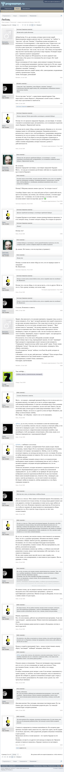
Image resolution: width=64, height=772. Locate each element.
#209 (61, 365)
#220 (61, 745)
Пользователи (26, 8)
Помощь (45, 766)
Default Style (5, 766)
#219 (61, 710)
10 (30, 25)
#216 (61, 598)
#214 (61, 514)
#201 (61, 77)
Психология (13, 22)
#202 (61, 103)
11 (32, 25)
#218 (61, 682)
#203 (61, 148)
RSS (61, 766)
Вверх (58, 766)
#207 (61, 292)
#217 (61, 629)
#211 (61, 417)
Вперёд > (39, 25)
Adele (4, 96)
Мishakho (5, 42)
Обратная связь (38, 766)
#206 (61, 269)
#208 (61, 310)
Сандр (4, 384)
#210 (61, 382)
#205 (61, 233)
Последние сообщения (8, 11)
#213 (61, 485)
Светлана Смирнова (21, 106)
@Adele (18, 444)
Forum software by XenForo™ (15, 768)
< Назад (14, 25)
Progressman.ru (8, 8)
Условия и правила (58, 768)
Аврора (32, 22)
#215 (61, 562)
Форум (17, 8)
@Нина (18, 423)
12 (34, 25)
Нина (3, 126)
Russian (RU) (12, 766)
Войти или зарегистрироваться (52, 1)
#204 (61, 203)
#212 (61, 437)
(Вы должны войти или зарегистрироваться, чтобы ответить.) (46, 754)
